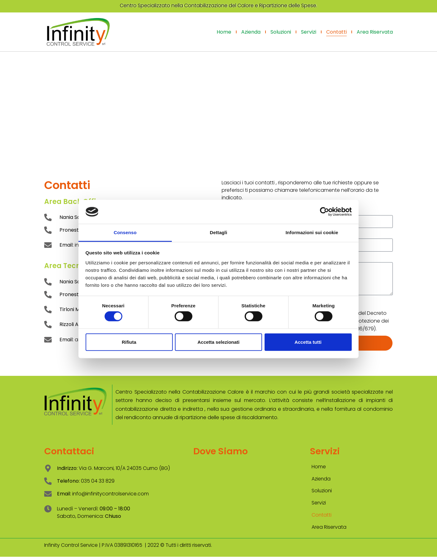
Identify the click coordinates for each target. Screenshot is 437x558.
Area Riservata (375, 31)
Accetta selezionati (218, 341)
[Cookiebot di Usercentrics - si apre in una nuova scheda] (324, 211)
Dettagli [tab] (218, 232)
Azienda (251, 31)
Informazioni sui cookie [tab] (312, 232)
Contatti (336, 31)
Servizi (308, 31)
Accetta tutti (308, 341)
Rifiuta (129, 341)
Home (224, 31)
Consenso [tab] (125, 232)
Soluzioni (280, 31)
